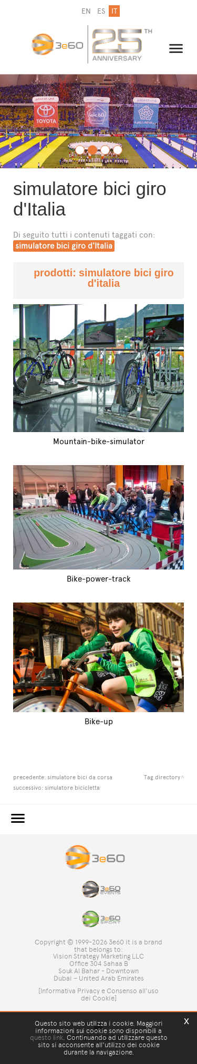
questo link (46, 1037)
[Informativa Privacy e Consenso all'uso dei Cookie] (98, 994)
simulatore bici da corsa (79, 777)
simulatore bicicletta (72, 787)
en (86, 11)
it (114, 11)
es (101, 11)
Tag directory (162, 777)
